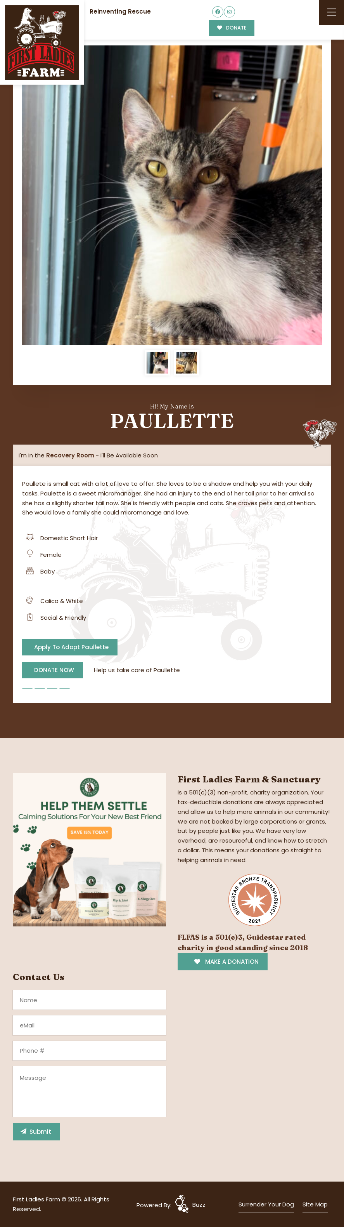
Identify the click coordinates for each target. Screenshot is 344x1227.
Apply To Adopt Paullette (71, 647)
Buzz (199, 1205)
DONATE (231, 27)
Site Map (315, 1204)
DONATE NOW (54, 670)
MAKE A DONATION (226, 962)
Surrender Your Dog (266, 1204)
